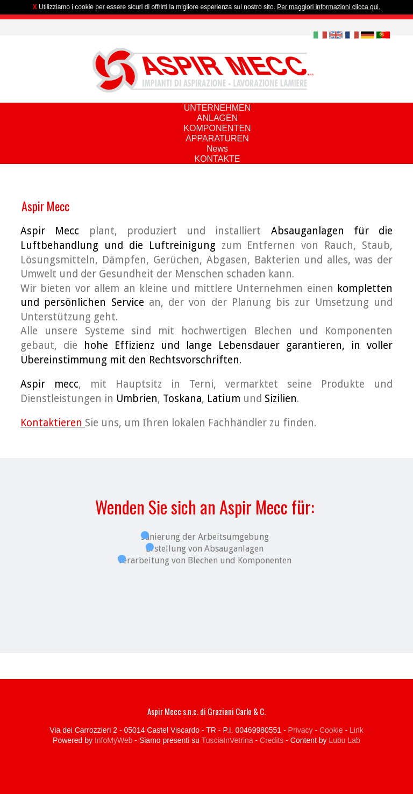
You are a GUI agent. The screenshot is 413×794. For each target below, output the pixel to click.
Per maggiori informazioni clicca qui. (328, 7)
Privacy (300, 730)
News (217, 148)
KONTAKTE (217, 158)
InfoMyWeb (114, 740)
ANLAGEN (217, 118)
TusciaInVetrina (227, 740)
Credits (271, 740)
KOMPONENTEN (217, 128)
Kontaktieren (52, 423)
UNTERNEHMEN (217, 107)
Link (357, 730)
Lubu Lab (344, 740)
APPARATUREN (217, 138)
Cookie (331, 730)
